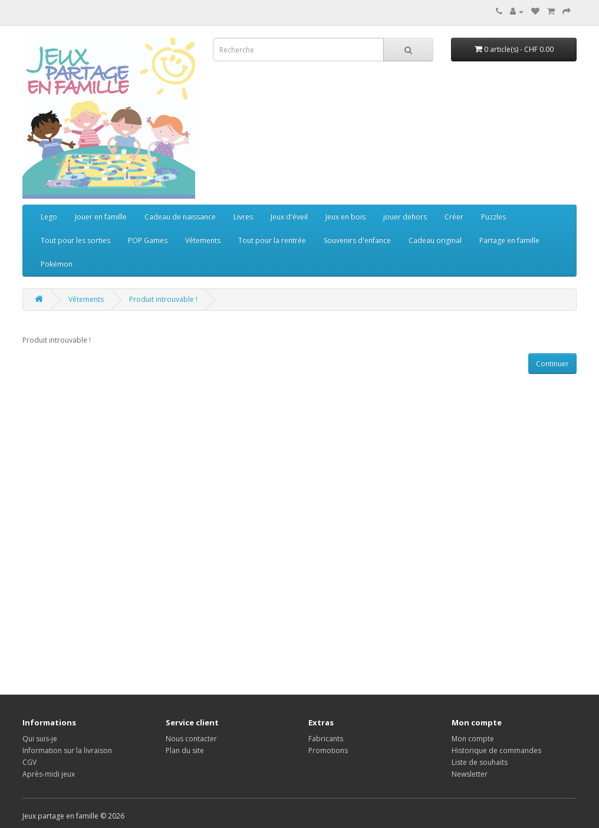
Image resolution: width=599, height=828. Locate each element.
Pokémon (57, 264)
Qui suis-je (39, 739)
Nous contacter (191, 739)
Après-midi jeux (48, 774)
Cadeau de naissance (180, 217)
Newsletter (470, 774)
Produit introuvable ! (163, 299)
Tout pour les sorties (75, 240)
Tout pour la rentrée (272, 240)
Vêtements (202, 240)
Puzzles (493, 217)
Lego (49, 217)
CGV (29, 762)
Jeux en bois (345, 217)
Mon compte (473, 739)
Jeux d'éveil (289, 217)
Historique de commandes (496, 750)
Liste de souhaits (480, 762)
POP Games (147, 240)
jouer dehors (405, 217)
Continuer (552, 364)
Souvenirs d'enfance (357, 240)
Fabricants (325, 739)
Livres (243, 217)
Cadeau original (435, 240)
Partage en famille (509, 240)
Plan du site (185, 750)
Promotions (328, 750)
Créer (454, 217)
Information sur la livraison (67, 750)
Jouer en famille (101, 217)
